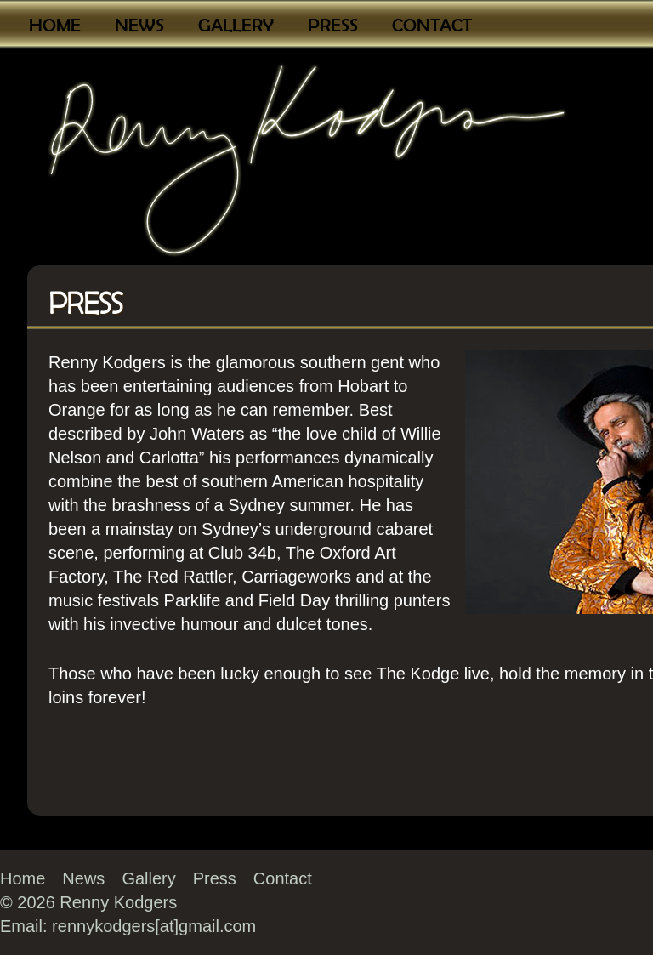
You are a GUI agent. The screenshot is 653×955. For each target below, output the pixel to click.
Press (333, 25)
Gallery (236, 25)
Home (55, 25)
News (139, 25)
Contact (432, 25)
